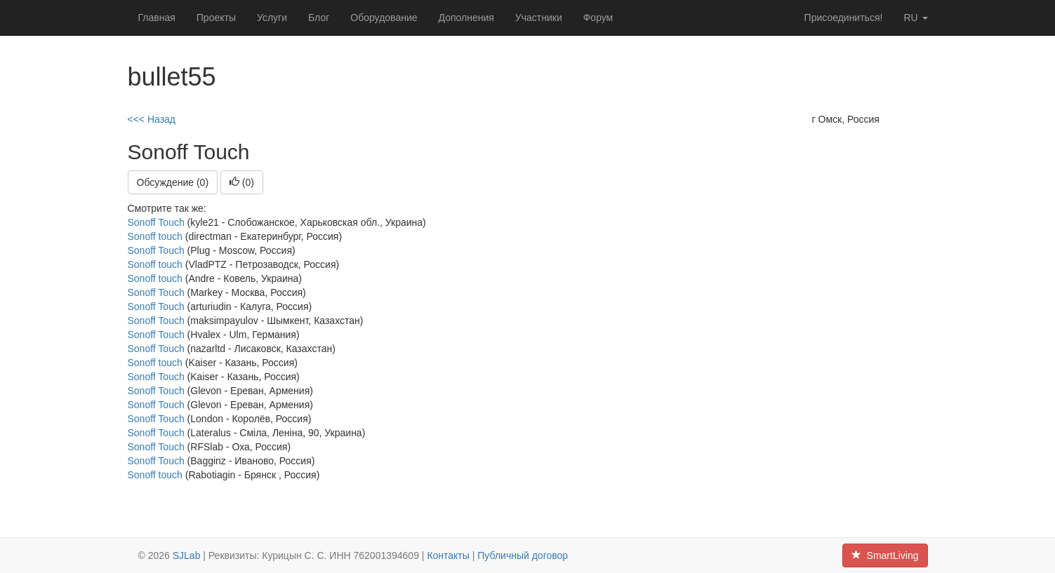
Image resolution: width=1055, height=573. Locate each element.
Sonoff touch (155, 236)
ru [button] (915, 17)
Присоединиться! (843, 17)
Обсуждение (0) (173, 182)
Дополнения (466, 17)
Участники (538, 17)
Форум (598, 17)
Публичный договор (522, 555)
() (242, 182)
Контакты (448, 555)
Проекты (216, 17)
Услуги (272, 17)
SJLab (187, 555)
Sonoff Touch (156, 222)
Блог (318, 17)
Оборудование (383, 17)
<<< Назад (152, 119)
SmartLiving (885, 555)
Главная (156, 17)
